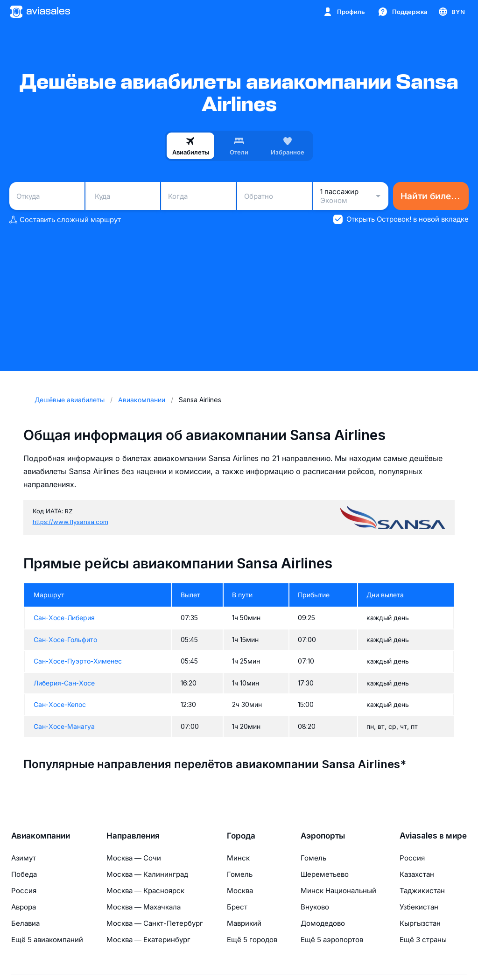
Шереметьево (325, 874)
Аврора (23, 906)
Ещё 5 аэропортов (332, 939)
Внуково (315, 906)
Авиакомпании (40, 835)
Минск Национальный (338, 890)
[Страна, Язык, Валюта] (451, 11)
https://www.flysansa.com (70, 521)
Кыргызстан (420, 923)
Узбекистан (419, 906)
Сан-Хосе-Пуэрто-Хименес (78, 661)
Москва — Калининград (147, 874)
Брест (237, 906)
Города (241, 835)
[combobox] (46, 196)
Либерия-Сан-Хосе (64, 683)
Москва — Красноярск (145, 890)
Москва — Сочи (133, 857)
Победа (24, 874)
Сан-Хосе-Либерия (64, 618)
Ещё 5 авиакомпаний (47, 939)
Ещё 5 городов (252, 939)
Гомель (240, 874)
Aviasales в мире (433, 835)
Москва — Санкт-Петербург (154, 923)
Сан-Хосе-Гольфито (65, 639)
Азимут (23, 857)
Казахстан (417, 874)
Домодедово (323, 923)
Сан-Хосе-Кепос (60, 704)
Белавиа (25, 923)
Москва (240, 890)
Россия (23, 890)
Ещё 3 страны (423, 939)
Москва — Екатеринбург (148, 939)
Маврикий (244, 923)
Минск (238, 857)
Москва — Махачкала (143, 906)
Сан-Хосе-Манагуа (64, 726)
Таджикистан (422, 890)
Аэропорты (323, 835)
